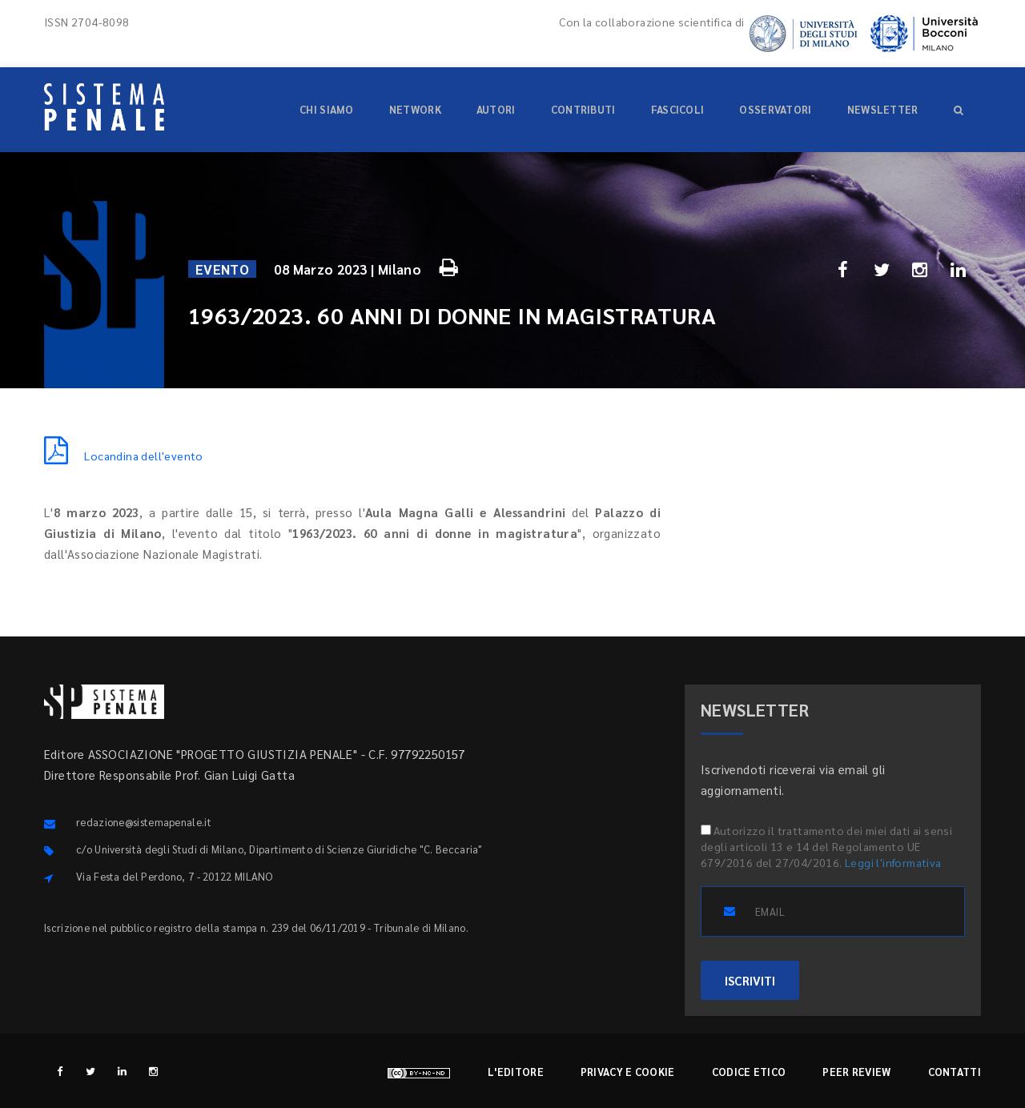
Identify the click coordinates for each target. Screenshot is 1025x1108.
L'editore (516, 1071)
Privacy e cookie (628, 1071)
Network (415, 109)
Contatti (954, 1071)
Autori (496, 109)
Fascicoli (678, 109)
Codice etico (749, 1071)
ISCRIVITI (750, 980)
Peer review (856, 1071)
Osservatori (775, 109)
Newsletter (882, 109)
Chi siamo (326, 109)
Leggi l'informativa (893, 862)
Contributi (583, 109)
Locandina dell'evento (123, 455)
